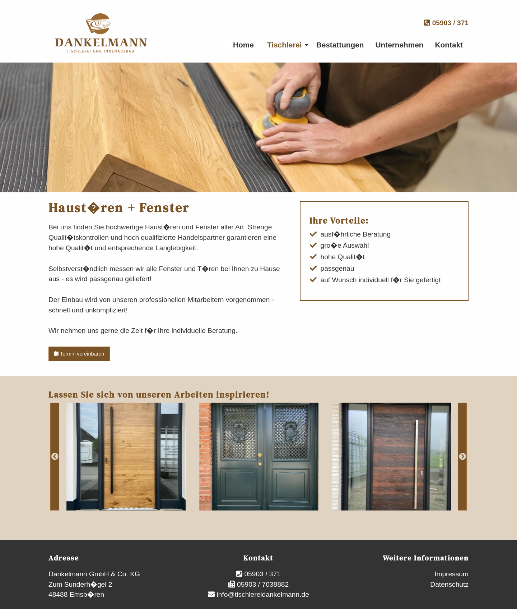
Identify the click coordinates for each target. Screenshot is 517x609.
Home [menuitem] (243, 45)
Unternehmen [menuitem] (400, 45)
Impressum (451, 574)
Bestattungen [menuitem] (340, 45)
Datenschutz (449, 584)
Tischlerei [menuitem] (284, 45)
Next (462, 456)
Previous (54, 456)
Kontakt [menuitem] (449, 45)
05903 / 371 (446, 23)
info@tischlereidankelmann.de (262, 594)
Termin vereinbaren (79, 354)
